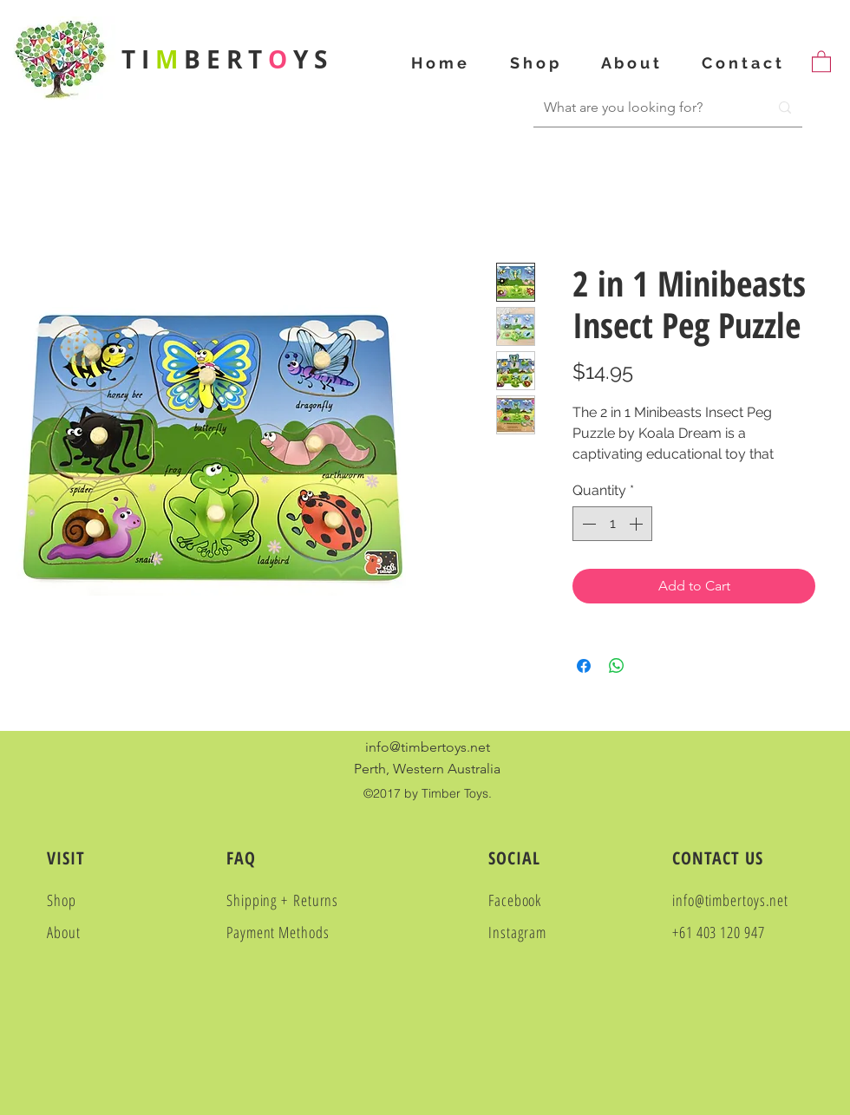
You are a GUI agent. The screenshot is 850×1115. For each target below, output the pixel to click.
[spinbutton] (612, 523)
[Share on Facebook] (583, 665)
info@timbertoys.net (427, 747)
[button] (821, 60)
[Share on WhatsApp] (616, 665)
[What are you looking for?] (637, 107)
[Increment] (637, 523)
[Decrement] (587, 523)
